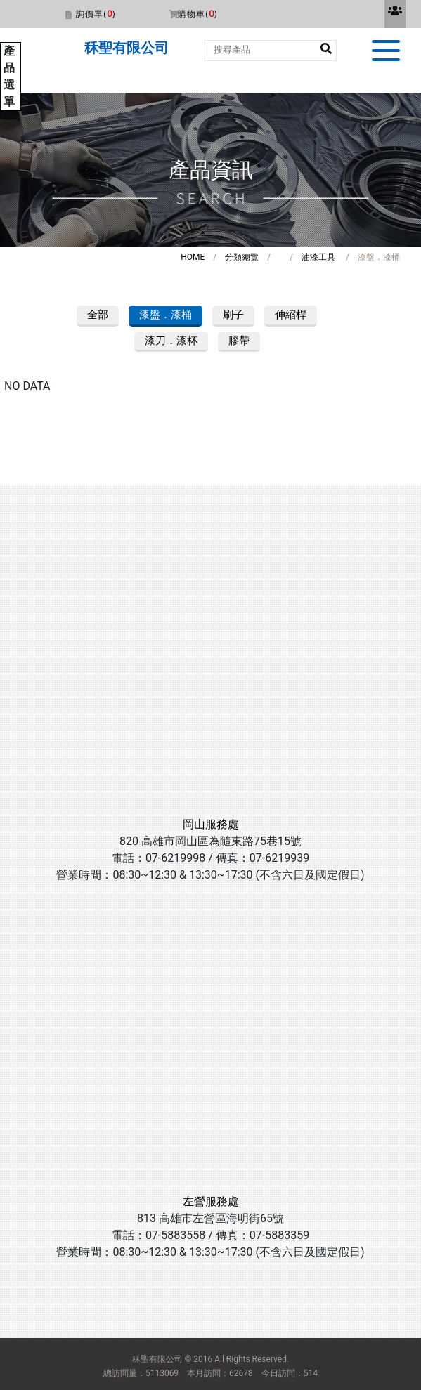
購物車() (197, 14)
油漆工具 (318, 257)
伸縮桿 (290, 314)
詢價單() (95, 14)
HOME (193, 257)
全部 (97, 314)
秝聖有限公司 (126, 47)
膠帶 (239, 340)
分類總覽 (242, 257)
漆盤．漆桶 (165, 314)
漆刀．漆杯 (171, 340)
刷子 (233, 314)
